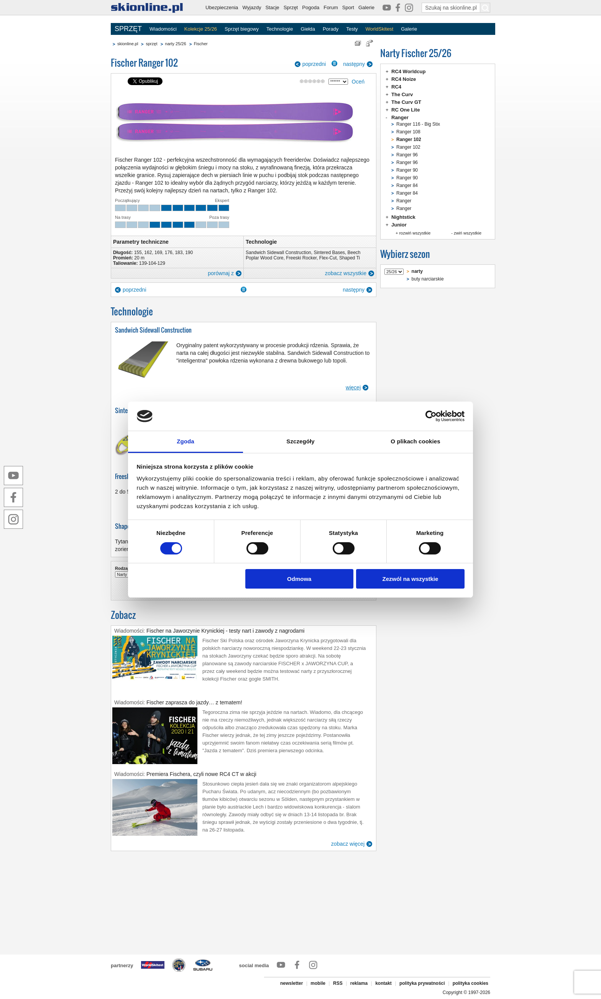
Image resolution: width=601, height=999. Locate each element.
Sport (348, 7)
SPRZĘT (128, 29)
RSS (338, 983)
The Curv (402, 94)
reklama (359, 983)
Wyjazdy (251, 7)
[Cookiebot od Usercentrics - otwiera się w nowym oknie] (431, 416)
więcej (353, 387)
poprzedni (314, 64)
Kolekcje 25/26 (200, 29)
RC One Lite (405, 110)
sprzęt (151, 43)
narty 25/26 (175, 43)
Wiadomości (163, 29)
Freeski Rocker (301, 258)
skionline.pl (127, 43)
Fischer (201, 43)
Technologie (279, 29)
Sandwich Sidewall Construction (278, 252)
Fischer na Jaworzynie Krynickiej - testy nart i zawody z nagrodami (225, 631)
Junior (399, 225)
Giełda (307, 29)
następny (354, 64)
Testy (352, 29)
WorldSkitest (380, 29)
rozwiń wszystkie (414, 233)
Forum (330, 7)
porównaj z (221, 273)
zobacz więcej (348, 844)
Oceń (358, 82)
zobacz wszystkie (345, 273)
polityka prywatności (422, 983)
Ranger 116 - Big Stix (418, 124)
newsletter (291, 983)
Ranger (400, 117)
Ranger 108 (408, 132)
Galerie (366, 7)
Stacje (272, 7)
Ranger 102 (408, 147)
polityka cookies (470, 983)
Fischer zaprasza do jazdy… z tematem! (194, 702)
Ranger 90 (407, 170)
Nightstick (403, 217)
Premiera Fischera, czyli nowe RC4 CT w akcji (201, 774)
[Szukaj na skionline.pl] (485, 8)
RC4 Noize (403, 79)
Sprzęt (291, 7)
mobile (317, 983)
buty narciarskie (428, 279)
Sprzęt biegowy (242, 29)
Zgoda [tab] (185, 441)
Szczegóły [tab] (300, 441)
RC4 (396, 87)
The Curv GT (406, 102)
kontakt (383, 983)
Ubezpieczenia (221, 7)
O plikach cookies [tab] (415, 441)
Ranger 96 (407, 154)
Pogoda (310, 7)
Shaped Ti (349, 258)
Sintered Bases (329, 252)
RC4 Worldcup (408, 71)
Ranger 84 (407, 185)
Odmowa (299, 579)
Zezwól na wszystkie (410, 579)
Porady (330, 29)
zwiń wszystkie (467, 233)
